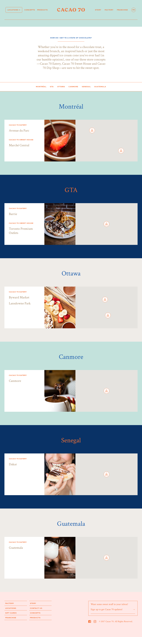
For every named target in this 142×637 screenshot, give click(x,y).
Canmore (73, 87)
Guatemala (100, 87)
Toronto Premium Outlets (21, 231)
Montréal (41, 87)
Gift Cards (11, 613)
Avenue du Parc (19, 130)
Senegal (86, 87)
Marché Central (19, 145)
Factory (109, 10)
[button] (92, 130)
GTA (52, 87)
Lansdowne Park (20, 303)
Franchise (122, 10)
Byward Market (19, 297)
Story (98, 10)
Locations (12, 10)
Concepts (29, 10)
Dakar (13, 464)
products (42, 10)
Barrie (13, 214)
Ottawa (61, 87)
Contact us (36, 608)
